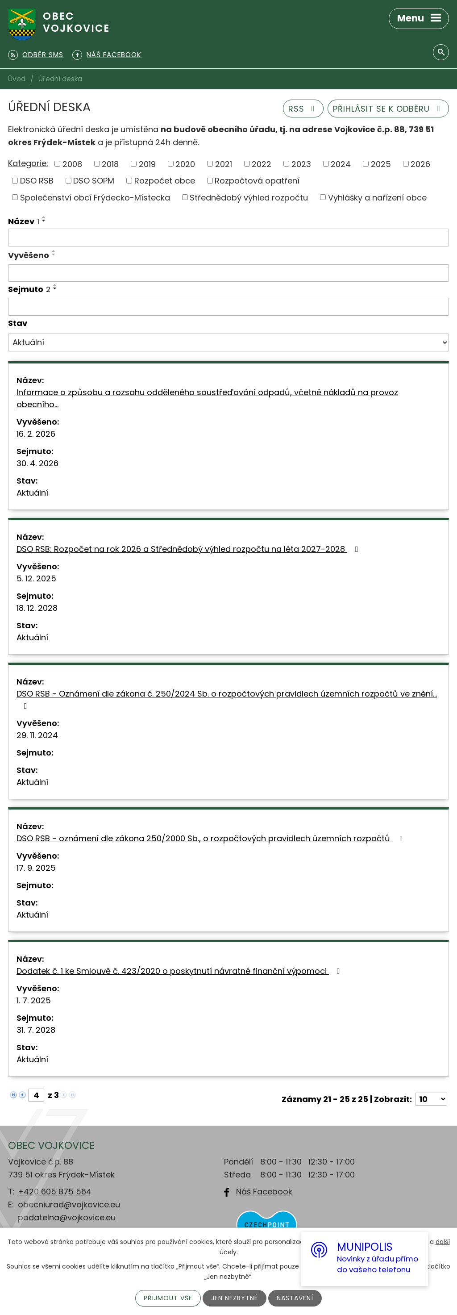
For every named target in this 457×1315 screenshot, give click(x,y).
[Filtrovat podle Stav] (228, 342)
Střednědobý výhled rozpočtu (249, 197)
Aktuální (32, 492)
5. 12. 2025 (36, 578)
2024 (341, 163)
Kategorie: (28, 163)
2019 (147, 163)
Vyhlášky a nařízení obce (377, 197)
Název (23, 221)
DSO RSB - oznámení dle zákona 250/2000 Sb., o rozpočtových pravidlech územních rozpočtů (212, 838)
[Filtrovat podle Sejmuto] (228, 307)
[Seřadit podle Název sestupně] (44, 220)
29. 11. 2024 (37, 735)
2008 (72, 163)
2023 (301, 163)
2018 (110, 163)
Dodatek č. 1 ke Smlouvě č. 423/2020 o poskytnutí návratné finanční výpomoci (180, 971)
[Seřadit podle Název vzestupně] (44, 217)
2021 (223, 163)
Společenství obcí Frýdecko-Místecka (95, 197)
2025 (381, 163)
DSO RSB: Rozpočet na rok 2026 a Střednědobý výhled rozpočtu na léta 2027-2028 (189, 549)
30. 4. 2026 (37, 463)
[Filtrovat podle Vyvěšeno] (228, 273)
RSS (303, 108)
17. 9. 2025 (36, 867)
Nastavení (295, 1298)
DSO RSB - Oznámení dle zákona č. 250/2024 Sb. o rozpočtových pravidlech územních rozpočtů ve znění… (227, 699)
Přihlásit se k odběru (388, 108)
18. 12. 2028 (37, 608)
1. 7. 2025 (34, 1000)
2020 (185, 163)
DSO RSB (37, 180)
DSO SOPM (93, 180)
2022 (261, 163)
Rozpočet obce (164, 180)
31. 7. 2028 (36, 1029)
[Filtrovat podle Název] (228, 237)
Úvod (16, 78)
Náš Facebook (264, 1191)
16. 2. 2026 (36, 433)
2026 (420, 163)
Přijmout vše (168, 1298)
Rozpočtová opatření (257, 180)
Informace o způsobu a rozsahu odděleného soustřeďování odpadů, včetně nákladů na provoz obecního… (207, 398)
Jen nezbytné (234, 1298)
